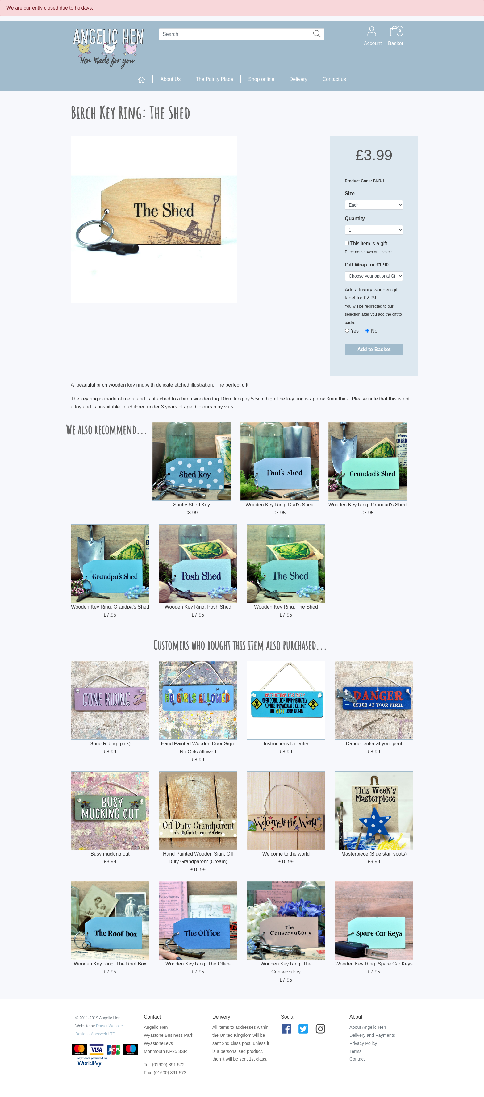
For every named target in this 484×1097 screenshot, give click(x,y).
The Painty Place (214, 79)
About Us (170, 79)
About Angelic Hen (367, 1027)
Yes (355, 330)
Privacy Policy (363, 1043)
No (374, 330)
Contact (357, 1059)
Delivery (298, 79)
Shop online (261, 79)
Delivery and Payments (372, 1035)
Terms (355, 1051)
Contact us (334, 79)
